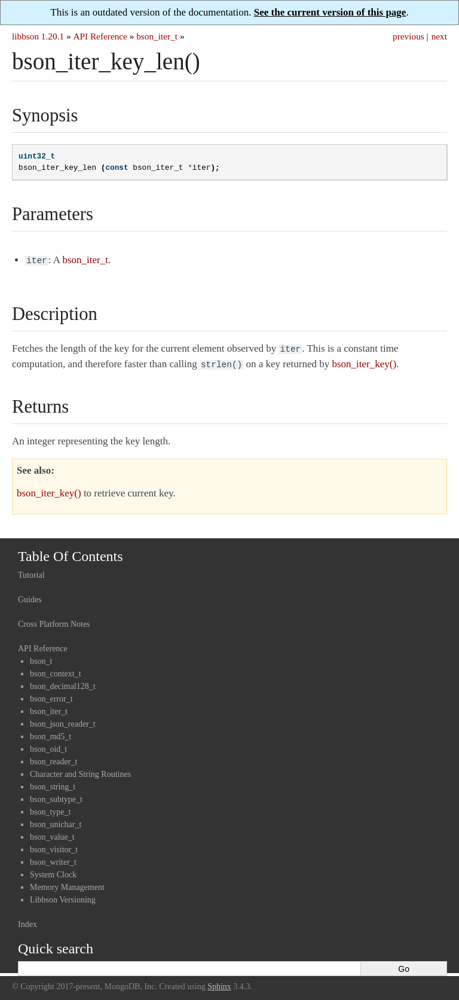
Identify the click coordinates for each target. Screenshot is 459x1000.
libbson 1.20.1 (38, 36)
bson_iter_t (157, 36)
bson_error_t (51, 695)
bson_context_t (55, 670)
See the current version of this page (330, 12)
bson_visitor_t (54, 846)
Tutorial (31, 571)
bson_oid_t (48, 745)
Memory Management (67, 883)
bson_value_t (52, 833)
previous (408, 36)
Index (27, 920)
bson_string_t (52, 783)
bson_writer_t (53, 858)
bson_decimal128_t (63, 682)
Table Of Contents (70, 552)
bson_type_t (50, 808)
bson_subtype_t (56, 795)
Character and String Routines (80, 770)
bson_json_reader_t (63, 720)
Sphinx (219, 982)
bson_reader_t (53, 758)
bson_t (41, 657)
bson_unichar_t (55, 820)
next (439, 36)
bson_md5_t (50, 732)
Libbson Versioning (63, 896)
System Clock (53, 871)
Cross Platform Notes (54, 620)
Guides (30, 596)
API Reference (100, 36)
